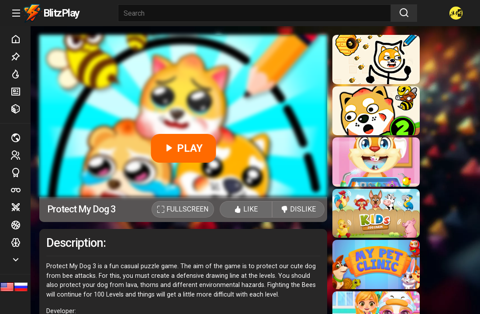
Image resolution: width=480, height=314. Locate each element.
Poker (20, 190)
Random (20, 109)
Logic (20, 242)
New (20, 91)
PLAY (183, 148)
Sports (20, 173)
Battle (20, 207)
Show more (20, 259)
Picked (20, 57)
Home (20, 39)
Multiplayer (20, 138)
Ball (20, 225)
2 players (20, 155)
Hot (20, 74)
